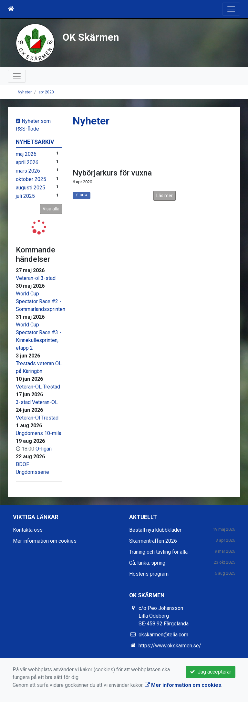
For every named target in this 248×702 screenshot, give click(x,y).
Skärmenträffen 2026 (153, 541)
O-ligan (44, 449)
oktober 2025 (31, 179)
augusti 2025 (30, 188)
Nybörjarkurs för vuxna (112, 172)
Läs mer (164, 195)
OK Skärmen (91, 37)
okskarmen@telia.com (163, 635)
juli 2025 (25, 196)
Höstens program (149, 574)
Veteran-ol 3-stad (36, 278)
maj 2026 (26, 154)
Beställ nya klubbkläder (155, 530)
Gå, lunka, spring (147, 563)
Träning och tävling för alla (158, 552)
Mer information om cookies (45, 541)
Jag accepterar (210, 672)
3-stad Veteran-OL (37, 402)
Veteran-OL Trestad (38, 387)
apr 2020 (46, 92)
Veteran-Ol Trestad (37, 418)
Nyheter (25, 92)
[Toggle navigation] (231, 9)
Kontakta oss (28, 530)
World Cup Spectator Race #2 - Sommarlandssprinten (40, 301)
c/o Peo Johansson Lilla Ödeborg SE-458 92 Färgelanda (164, 616)
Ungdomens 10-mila (38, 433)
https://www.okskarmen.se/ (170, 646)
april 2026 (27, 162)
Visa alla (51, 208)
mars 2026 (28, 171)
